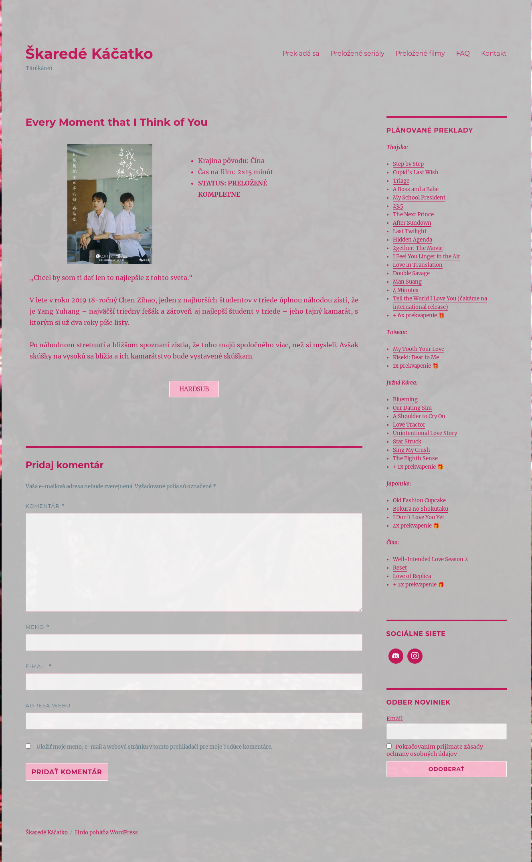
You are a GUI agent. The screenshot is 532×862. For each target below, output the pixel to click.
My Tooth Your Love (418, 349)
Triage (401, 180)
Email (394, 718)
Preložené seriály (357, 53)
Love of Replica (412, 576)
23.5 (398, 206)
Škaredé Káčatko (89, 53)
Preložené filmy (420, 53)
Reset (400, 567)
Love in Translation (418, 265)
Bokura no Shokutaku (420, 509)
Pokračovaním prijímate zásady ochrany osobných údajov (434, 750)
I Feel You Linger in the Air (426, 256)
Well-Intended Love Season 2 (430, 559)
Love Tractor (409, 424)
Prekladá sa (301, 53)
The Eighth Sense (415, 458)
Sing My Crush (411, 450)
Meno (38, 627)
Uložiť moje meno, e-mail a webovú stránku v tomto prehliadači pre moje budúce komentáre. (154, 746)
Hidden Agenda (412, 239)
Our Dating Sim (412, 408)
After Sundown (412, 223)
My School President (419, 197)
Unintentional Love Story (425, 433)
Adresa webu (48, 705)
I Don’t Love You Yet (418, 517)
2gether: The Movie (418, 248)
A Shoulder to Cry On (419, 416)
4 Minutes (406, 290)
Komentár (45, 506)
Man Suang (407, 281)
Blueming (405, 399)
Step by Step (408, 164)
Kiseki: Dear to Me (416, 357)
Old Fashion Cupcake (419, 500)
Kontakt (494, 53)
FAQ (463, 53)
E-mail (39, 666)
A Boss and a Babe (416, 189)
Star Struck (407, 441)
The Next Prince (413, 214)
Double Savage (411, 273)
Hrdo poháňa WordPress (106, 832)
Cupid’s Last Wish (416, 172)
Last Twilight (410, 231)
